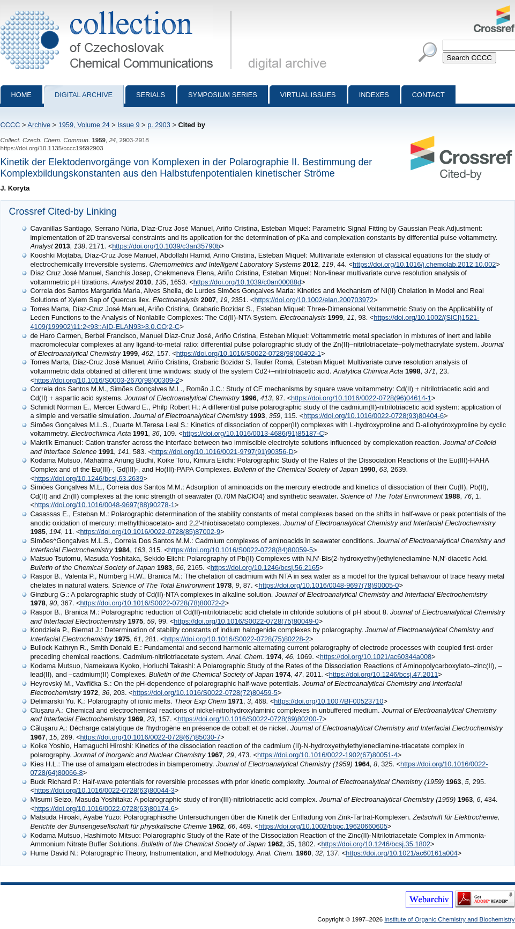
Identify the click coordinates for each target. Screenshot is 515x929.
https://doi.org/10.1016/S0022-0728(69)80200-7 (249, 719)
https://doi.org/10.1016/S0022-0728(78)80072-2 (152, 603)
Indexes (374, 95)
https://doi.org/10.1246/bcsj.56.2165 (265, 568)
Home (21, 95)
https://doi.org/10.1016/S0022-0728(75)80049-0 (246, 621)
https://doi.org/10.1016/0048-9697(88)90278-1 (104, 505)
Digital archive (84, 95)
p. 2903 (158, 125)
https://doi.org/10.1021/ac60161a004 (401, 853)
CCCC (10, 125)
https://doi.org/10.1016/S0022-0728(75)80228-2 (237, 639)
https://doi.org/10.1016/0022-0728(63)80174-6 (104, 808)
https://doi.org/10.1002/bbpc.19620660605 (322, 826)
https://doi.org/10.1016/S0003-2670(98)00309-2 (106, 380)
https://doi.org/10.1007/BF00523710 (328, 701)
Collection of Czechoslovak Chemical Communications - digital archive (118, 9)
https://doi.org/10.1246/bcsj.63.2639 (88, 478)
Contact (428, 95)
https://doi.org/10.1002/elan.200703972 (314, 300)
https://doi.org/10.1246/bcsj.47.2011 (383, 674)
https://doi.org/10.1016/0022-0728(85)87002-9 (150, 532)
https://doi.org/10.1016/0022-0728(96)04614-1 (361, 398)
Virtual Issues (308, 95)
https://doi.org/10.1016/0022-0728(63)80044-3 (104, 790)
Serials (150, 95)
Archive (38, 125)
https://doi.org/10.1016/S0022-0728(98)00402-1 (248, 353)
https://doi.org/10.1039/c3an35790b (166, 246)
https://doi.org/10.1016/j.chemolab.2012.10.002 (424, 264)
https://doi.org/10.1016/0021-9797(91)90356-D (223, 452)
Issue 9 (128, 125)
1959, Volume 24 (84, 125)
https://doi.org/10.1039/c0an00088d (247, 282)
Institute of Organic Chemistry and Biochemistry (449, 919)
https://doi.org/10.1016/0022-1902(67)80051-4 (327, 755)
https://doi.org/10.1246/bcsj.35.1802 (375, 844)
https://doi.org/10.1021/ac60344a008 (375, 657)
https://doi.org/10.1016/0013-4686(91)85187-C (253, 433)
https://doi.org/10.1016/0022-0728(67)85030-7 (150, 737)
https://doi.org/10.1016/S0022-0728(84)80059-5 (240, 550)
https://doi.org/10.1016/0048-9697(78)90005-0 (329, 585)
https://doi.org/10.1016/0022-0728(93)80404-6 (373, 416)
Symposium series (222, 95)
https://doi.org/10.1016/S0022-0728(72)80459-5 (205, 693)
